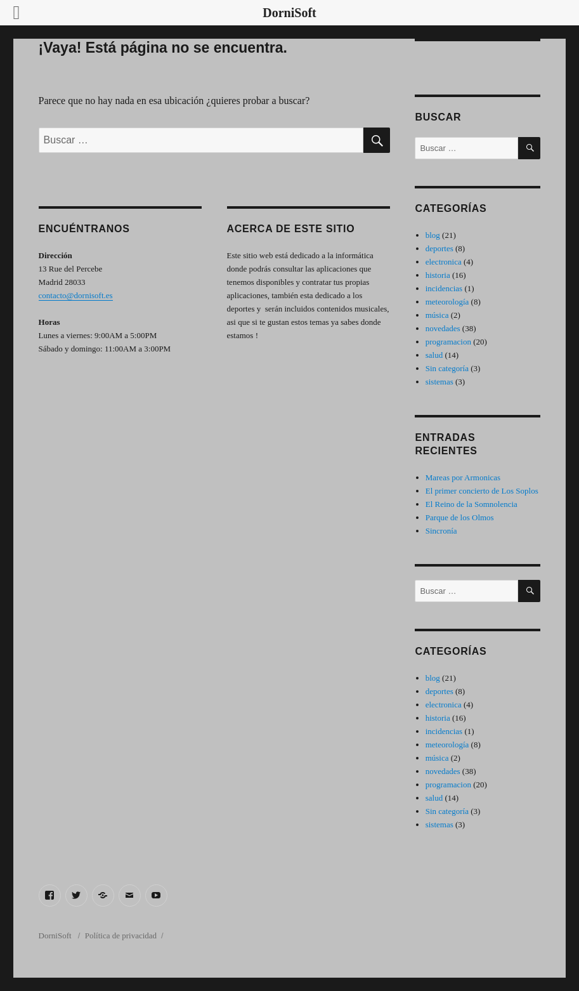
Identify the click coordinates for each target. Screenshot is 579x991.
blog (433, 235)
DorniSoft (56, 935)
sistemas (439, 381)
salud (434, 355)
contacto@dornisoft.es (76, 295)
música (437, 315)
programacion (448, 341)
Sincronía (441, 530)
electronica (444, 261)
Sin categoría (447, 368)
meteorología (447, 301)
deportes (439, 248)
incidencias (444, 288)
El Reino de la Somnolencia (471, 504)
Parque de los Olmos (460, 517)
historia (438, 275)
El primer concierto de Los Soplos (482, 491)
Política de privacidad (121, 935)
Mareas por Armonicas (463, 477)
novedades (443, 328)
